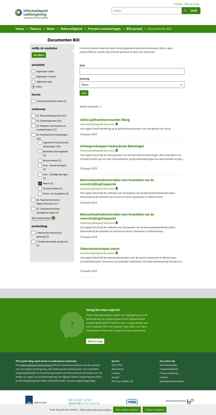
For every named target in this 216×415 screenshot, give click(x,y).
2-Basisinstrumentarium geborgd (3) (49, 234)
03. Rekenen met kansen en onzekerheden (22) (51, 127)
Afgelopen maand (46, 76)
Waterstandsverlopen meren (100, 248)
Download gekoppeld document (97, 124)
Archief (115, 377)
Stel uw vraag (192, 4)
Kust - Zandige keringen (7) (55, 176)
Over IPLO (89, 380)
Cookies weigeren (154, 409)
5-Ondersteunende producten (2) (52, 243)
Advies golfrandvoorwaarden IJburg (105, 119)
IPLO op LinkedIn (122, 381)
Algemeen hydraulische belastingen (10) (56, 144)
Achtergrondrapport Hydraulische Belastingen (112, 146)
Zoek (82, 65)
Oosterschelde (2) (52, 188)
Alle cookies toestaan (127, 409)
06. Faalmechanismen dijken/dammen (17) (48, 202)
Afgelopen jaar (44, 81)
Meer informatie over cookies (95, 409)
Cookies (164, 377)
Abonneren (117, 369)
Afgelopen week (45, 71)
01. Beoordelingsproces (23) (51, 115)
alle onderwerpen (41, 218)
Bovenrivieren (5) (52, 160)
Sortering (84, 78)
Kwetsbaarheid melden (172, 381)
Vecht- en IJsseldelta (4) (56, 193)
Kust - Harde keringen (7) (54, 167)
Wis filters (38, 55)
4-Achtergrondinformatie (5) (51, 101)
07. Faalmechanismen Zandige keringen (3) (48, 210)
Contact (178, 4)
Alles (39, 86)
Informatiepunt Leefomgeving (36, 365)
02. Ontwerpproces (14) (49, 120)
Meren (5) (48, 183)
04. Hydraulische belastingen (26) (52, 136)
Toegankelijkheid (169, 369)
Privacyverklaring (169, 373)
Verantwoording (168, 365)
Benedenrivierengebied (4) (55, 153)
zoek (84, 93)
